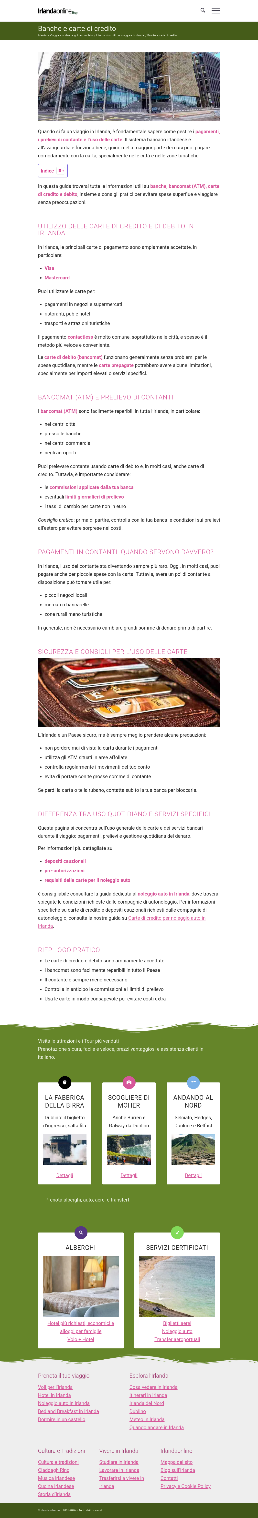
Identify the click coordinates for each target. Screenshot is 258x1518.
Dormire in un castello (62, 1419)
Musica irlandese (56, 1478)
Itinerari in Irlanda (148, 1395)
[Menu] (214, 10)
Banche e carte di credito (77, 28)
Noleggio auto (177, 1331)
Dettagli (64, 1175)
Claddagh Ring (54, 1470)
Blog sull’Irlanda (178, 1470)
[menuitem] (202, 10)
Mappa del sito (177, 1462)
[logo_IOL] (57, 10)
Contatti (169, 1478)
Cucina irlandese (56, 1486)
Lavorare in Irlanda (119, 1470)
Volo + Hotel (80, 1339)
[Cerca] (202, 10)
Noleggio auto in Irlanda (64, 1403)
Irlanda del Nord (146, 1403)
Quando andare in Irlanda (156, 1427)
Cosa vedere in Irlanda (153, 1387)
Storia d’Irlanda (54, 1494)
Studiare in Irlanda (119, 1462)
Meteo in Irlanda (147, 1419)
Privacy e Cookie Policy (186, 1486)
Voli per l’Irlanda (55, 1387)
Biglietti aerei (177, 1323)
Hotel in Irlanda (54, 1395)
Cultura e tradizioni (58, 1462)
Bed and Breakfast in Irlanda (68, 1411)
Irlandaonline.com (51, 1510)
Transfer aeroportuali (177, 1339)
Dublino (137, 1411)
